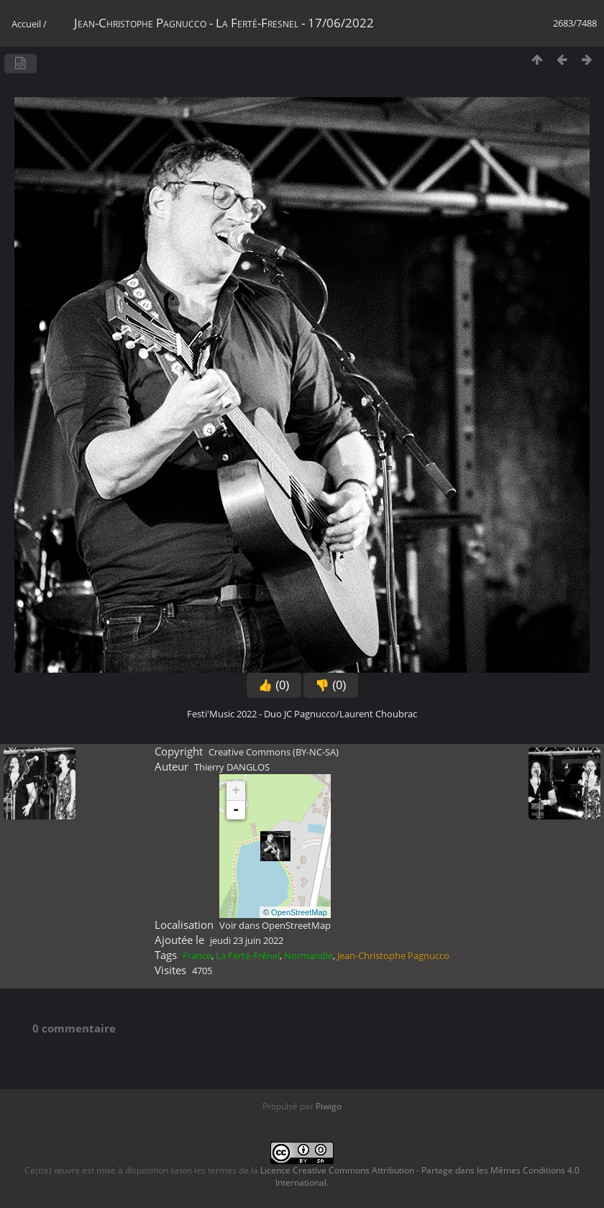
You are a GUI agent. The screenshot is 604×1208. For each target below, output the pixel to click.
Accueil (26, 23)
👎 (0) (331, 685)
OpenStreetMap (299, 912)
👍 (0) (274, 685)
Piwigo (329, 1106)
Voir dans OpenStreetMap (275, 925)
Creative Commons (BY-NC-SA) (274, 751)
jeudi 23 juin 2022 (246, 940)
